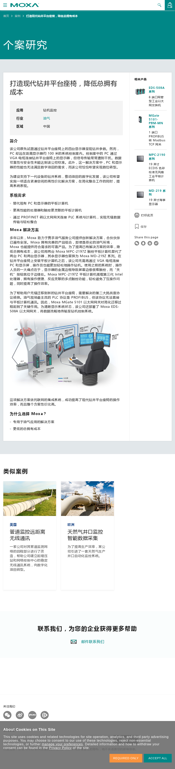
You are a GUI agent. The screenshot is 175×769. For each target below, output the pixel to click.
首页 (6, 16)
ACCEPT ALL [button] (157, 758)
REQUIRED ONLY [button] (126, 758)
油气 (47, 118)
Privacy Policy (60, 748)
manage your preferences (62, 744)
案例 (17, 16)
